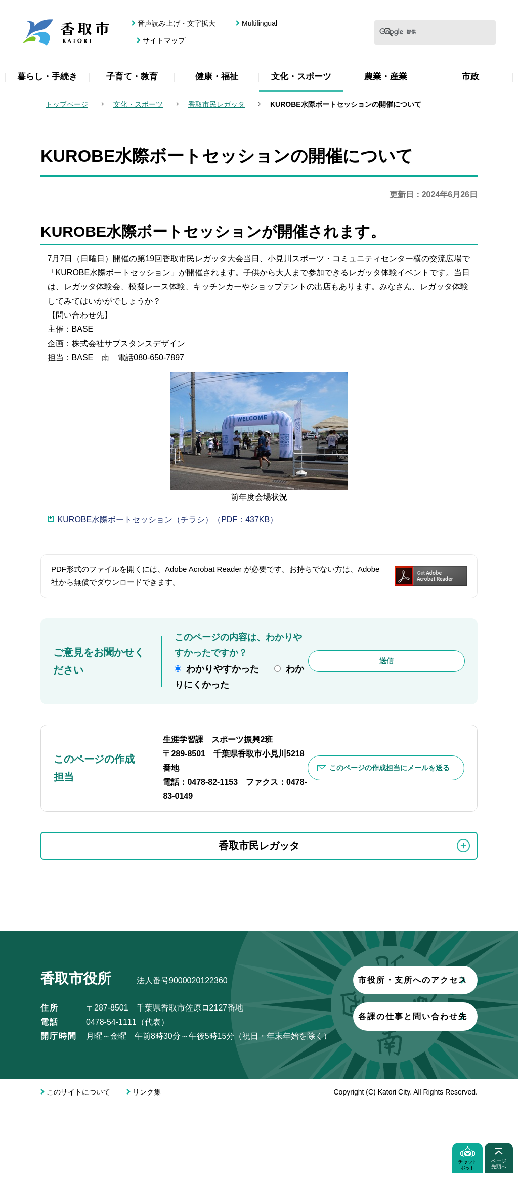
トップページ (67, 104)
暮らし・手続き (47, 76)
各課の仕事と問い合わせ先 (159, 1104)
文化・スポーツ (301, 76)
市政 (470, 76)
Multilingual (259, 23)
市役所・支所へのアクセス (159, 1067)
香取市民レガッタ (216, 104)
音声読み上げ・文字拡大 (176, 23)
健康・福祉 (216, 76)
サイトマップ (164, 40)
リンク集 (147, 1164)
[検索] (404, 32)
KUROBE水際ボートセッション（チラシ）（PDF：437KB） (168, 519)
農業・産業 (385, 76)
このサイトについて (78, 1164)
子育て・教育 (132, 76)
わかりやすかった (222, 669)
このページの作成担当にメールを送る (390, 768)
